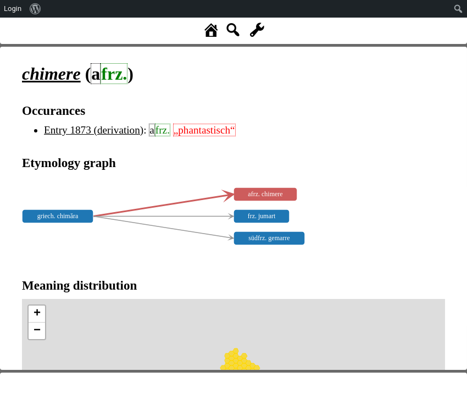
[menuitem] (35, 9)
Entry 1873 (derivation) (93, 130)
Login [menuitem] (12, 8)
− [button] (37, 331)
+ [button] (37, 314)
